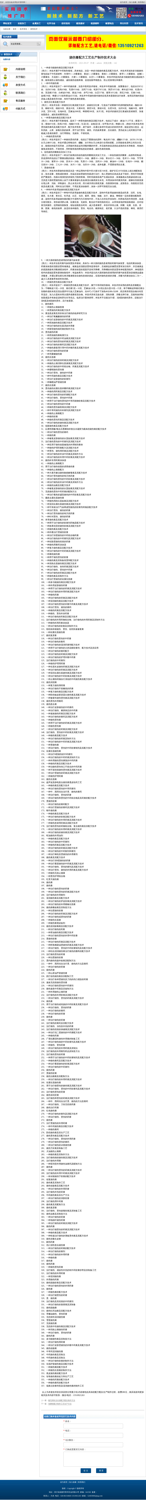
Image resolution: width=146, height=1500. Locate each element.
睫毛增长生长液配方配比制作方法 (61, 1400)
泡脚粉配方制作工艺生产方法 (60, 1404)
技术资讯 (139, 23)
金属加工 (36, 23)
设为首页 (123, 2)
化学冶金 (51, 23)
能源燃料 (95, 23)
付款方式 (20, 108)
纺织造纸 (66, 23)
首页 (14, 29)
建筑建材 (80, 23)
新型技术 (34, 29)
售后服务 (20, 100)
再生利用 (124, 23)
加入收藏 (132, 2)
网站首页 (7, 23)
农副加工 (22, 23)
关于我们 (20, 77)
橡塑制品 (109, 23)
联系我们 (141, 2)
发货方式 (20, 85)
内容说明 (20, 69)
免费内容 (6, 59)
